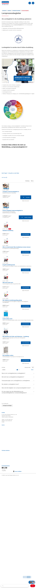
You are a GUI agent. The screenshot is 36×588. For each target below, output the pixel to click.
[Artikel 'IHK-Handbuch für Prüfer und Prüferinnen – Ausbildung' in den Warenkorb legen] (26, 358)
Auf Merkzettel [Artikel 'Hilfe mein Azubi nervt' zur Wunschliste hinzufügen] (26, 300)
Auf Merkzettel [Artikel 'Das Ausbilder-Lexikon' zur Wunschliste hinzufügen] (26, 380)
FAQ (2, 465)
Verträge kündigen (5, 455)
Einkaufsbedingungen (6, 459)
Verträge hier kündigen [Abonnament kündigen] (7, 423)
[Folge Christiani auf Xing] (9, 496)
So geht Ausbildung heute (9, 272)
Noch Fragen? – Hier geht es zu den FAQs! (10, 173)
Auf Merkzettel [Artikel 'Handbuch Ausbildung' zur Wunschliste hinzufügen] (26, 241)
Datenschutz (4, 452)
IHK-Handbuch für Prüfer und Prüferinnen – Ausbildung (16, 351)
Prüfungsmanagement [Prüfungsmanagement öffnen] (6, 473)
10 (33, 385)
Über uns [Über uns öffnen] (3, 479)
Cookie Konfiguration (6, 456)
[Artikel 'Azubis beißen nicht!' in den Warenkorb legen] (26, 337)
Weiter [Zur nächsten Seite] (32, 387)
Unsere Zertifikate (17, 489)
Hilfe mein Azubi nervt (8, 292)
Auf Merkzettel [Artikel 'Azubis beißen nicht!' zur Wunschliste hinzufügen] (26, 340)
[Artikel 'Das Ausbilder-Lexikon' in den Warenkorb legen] (26, 377)
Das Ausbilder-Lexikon (8, 372)
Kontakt (3, 462)
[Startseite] (4, 10)
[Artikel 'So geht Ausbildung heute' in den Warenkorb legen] (26, 278)
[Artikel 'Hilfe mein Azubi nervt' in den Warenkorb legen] (26, 297)
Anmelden (29, 3)
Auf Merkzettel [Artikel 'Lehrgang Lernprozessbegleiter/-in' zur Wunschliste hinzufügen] (26, 201)
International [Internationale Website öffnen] (4, 477)
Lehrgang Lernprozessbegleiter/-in (11, 192)
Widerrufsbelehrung (5, 449)
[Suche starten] (3, 585)
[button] (18, 391)
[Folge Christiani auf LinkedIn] (4, 496)
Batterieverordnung (5, 458)
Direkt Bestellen (5, 463)
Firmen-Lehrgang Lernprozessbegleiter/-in (13, 213)
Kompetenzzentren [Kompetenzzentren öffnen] (5, 471)
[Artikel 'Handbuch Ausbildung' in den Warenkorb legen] (26, 239)
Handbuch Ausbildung (8, 235)
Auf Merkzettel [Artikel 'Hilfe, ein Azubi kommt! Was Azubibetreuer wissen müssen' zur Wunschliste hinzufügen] (26, 261)
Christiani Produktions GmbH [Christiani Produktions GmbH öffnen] (7, 480)
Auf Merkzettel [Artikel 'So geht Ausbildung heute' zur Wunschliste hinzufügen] (26, 280)
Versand (3, 446)
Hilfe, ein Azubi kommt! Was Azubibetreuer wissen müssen (17, 253)
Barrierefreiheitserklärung (6, 460)
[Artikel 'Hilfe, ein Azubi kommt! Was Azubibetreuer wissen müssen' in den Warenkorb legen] (26, 258)
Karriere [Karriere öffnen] (3, 470)
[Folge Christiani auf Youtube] (7, 496)
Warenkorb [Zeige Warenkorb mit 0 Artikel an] (33, 3)
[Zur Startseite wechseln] (5, 1)
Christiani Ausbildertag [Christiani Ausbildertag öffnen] (6, 476)
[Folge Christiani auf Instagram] (12, 496)
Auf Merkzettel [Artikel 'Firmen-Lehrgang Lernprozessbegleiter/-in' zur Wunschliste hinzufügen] (26, 223)
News (3, 445)
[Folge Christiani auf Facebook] (2, 496)
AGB (3, 447)
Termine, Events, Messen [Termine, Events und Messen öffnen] (6, 474)
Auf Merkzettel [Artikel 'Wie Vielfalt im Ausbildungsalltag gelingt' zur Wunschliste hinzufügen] (26, 320)
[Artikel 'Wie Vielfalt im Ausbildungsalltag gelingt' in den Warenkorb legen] (26, 318)
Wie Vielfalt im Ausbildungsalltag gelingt (12, 311)
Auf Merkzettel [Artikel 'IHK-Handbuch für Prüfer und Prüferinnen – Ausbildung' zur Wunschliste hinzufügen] (26, 360)
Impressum (4, 453)
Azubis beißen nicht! (7, 332)
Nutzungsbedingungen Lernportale (8, 450)
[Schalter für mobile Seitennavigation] (32, 585)
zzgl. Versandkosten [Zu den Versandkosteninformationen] (9, 487)
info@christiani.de (8, 439)
